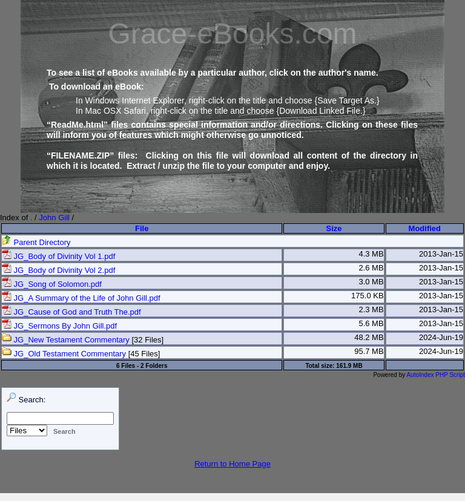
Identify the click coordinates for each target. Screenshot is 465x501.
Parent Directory (36, 242)
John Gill (54, 217)
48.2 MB (368, 337)
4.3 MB (370, 253)
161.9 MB (349, 365)
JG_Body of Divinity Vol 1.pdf (58, 256)
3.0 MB (370, 281)
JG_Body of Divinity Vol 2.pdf (58, 270)
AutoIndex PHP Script (435, 375)
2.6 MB (370, 267)
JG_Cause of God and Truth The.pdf (71, 311)
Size (334, 228)
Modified (425, 228)
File (141, 228)
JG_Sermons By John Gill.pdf (59, 325)
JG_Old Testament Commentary (64, 353)
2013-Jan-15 (441, 253)
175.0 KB (367, 295)
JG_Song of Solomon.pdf (52, 284)
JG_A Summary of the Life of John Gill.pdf (81, 298)
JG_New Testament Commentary (66, 339)
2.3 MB (370, 309)
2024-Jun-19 (441, 337)
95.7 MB (368, 351)
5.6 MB (370, 323)
